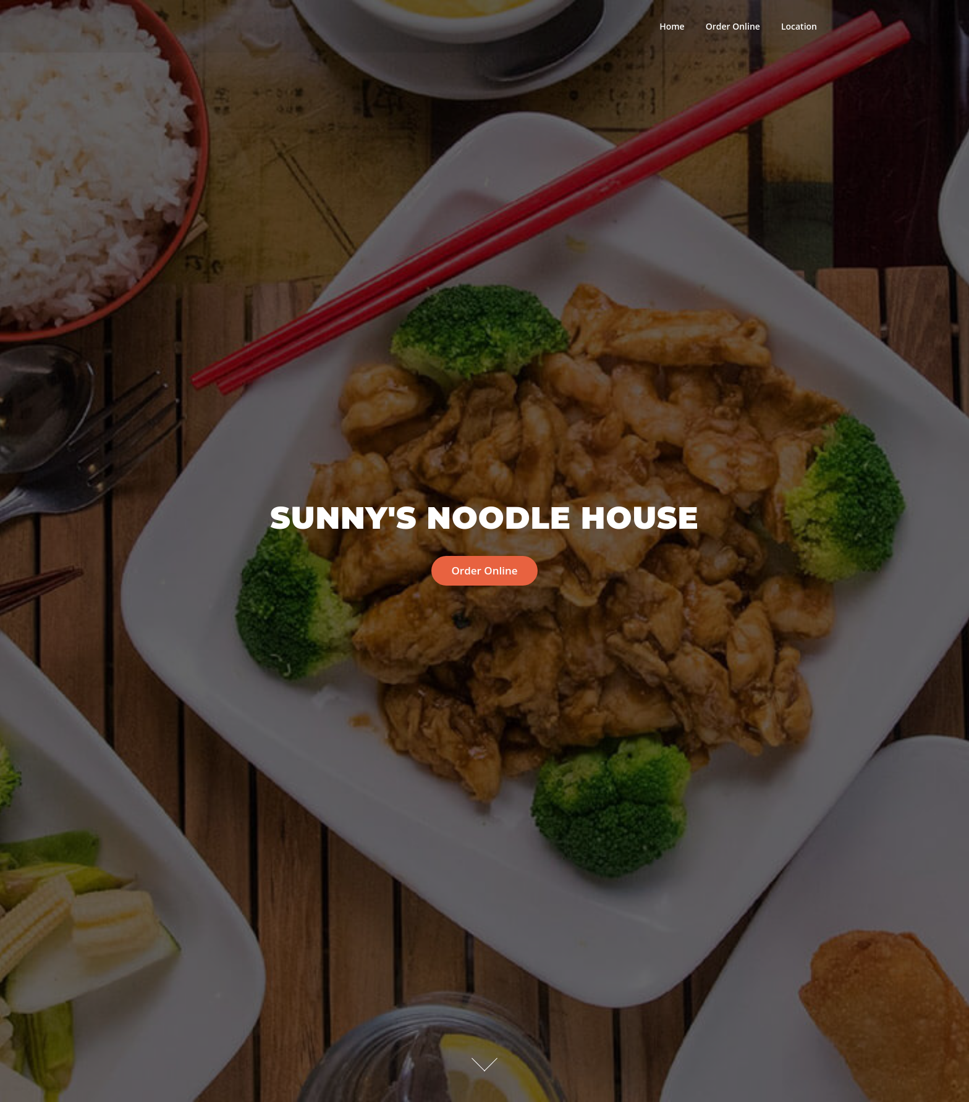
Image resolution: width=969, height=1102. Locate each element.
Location (799, 26)
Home (672, 26)
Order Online (733, 26)
